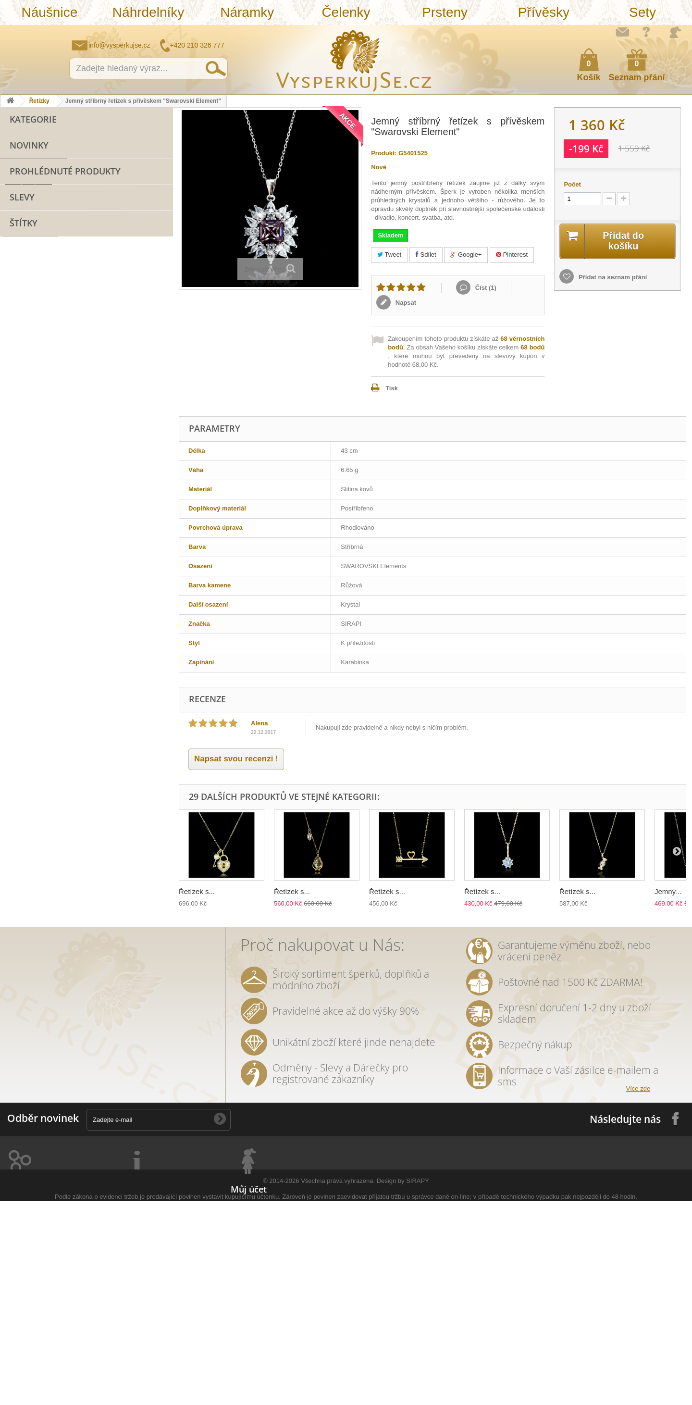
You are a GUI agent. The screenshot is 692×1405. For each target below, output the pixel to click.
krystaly (54, 704)
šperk (30, 621)
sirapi (15, 660)
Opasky (20, 319)
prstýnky (19, 833)
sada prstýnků (105, 819)
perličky (90, 776)
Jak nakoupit (134, 1242)
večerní (49, 790)
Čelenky (345, 12)
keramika (94, 804)
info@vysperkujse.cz (119, 45)
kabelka (18, 704)
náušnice (71, 675)
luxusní (126, 689)
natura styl (121, 877)
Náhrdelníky (148, 12)
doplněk (148, 761)
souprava (43, 877)
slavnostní (118, 704)
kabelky (95, 732)
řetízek (146, 675)
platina (99, 747)
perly (156, 804)
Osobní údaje (250, 1254)
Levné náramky (32, 259)
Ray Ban (19, 732)
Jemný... (668, 891)
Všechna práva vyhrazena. (338, 1384)
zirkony (60, 689)
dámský (18, 891)
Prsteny (445, 12)
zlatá (131, 848)
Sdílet (426, 254)
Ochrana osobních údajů (151, 1254)
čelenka (60, 819)
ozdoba (55, 848)
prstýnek (152, 819)
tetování (57, 833)
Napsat (405, 302)
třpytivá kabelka (100, 891)
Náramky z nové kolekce (45, 244)
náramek (32, 643)
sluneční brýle (28, 718)
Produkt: (383, 153)
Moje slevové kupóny (262, 1267)
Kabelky (21, 304)
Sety (642, 12)
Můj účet (249, 1189)
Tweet (389, 254)
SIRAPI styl (123, 645)
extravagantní (27, 862)
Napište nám (622, 31)
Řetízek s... (197, 891)
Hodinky (21, 363)
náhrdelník (130, 776)
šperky (93, 689)
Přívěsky (543, 12)
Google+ (466, 254)
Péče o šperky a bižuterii (151, 1292)
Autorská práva (138, 1304)
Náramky (247, 12)
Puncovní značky (140, 1329)
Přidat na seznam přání (612, 277)
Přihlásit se (675, 32)
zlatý (70, 747)
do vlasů (19, 848)
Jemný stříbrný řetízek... (99, 444)
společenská (141, 747)
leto (78, 790)
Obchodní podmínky (145, 1217)
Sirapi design (26, 675)
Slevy (22, 494)
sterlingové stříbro (109, 660)
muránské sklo (29, 747)
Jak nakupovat (646, 31)
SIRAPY (417, 1384)
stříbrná (81, 877)
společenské (26, 761)
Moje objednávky (256, 1204)
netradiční (76, 718)
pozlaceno (22, 689)
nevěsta (72, 862)
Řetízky (39, 101)
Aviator (92, 833)
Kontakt (126, 1317)
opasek (53, 891)
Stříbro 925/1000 (33, 289)
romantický (106, 761)
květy (128, 804)
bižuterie (83, 645)
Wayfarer (109, 862)
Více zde (638, 1088)
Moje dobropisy (254, 1229)
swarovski (118, 718)
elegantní (57, 732)
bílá (12, 877)
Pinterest (512, 254)
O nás (124, 1229)
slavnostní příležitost (37, 804)
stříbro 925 (52, 660)
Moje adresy (249, 1242)
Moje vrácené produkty (265, 1217)
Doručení (128, 1279)
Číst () (484, 287)
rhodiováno (95, 848)
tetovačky (21, 819)
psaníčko (110, 790)
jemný (16, 790)
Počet (572, 184)
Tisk (391, 388)
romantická (131, 833)
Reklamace (131, 1267)
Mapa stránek (135, 1342)
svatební (110, 675)
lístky (157, 877)
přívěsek (89, 623)
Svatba (19, 348)
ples (83, 704)
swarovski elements (36, 776)
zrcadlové (149, 862)
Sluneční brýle (30, 274)
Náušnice (49, 12)
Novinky (29, 383)
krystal (67, 761)
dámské (130, 732)
